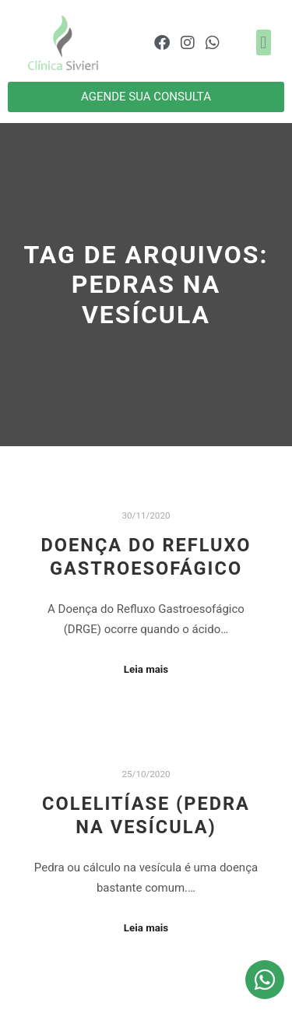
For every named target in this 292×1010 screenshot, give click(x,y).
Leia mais (146, 669)
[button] (263, 42)
